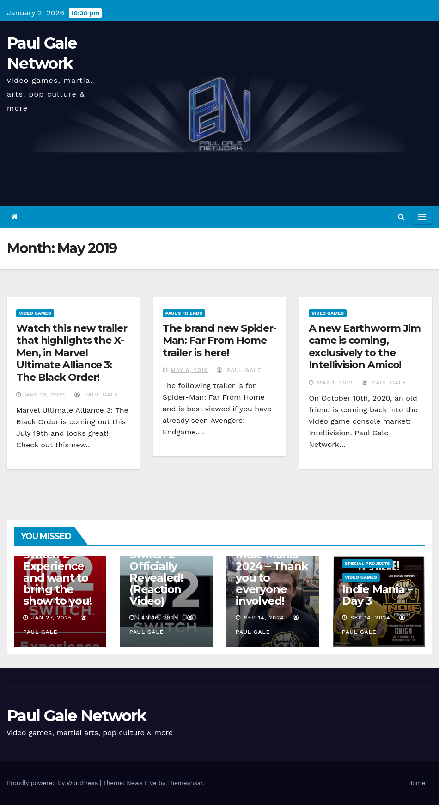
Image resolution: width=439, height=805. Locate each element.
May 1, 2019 (335, 382)
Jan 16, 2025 (158, 617)
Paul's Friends (183, 313)
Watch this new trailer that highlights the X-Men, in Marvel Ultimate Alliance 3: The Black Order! (71, 353)
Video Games (35, 313)
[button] (401, 216)
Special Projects (367, 563)
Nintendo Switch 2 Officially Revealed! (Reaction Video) (156, 571)
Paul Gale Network (76, 715)
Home (416, 783)
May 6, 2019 (189, 370)
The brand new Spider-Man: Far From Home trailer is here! (219, 340)
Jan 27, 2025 (51, 617)
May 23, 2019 (44, 394)
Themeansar (184, 783)
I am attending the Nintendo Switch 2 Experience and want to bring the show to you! (59, 560)
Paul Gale (96, 394)
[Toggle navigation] (422, 217)
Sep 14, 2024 (264, 617)
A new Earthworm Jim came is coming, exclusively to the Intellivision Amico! (364, 346)
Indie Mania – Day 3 (377, 594)
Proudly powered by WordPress (53, 783)
